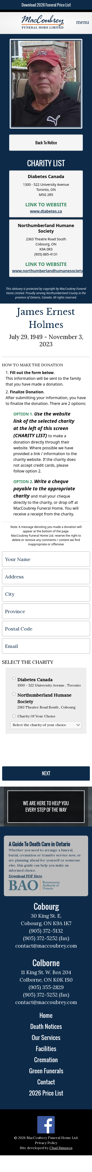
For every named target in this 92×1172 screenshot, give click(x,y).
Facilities (46, 1048)
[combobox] (46, 725)
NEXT (46, 773)
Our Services (46, 1037)
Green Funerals (46, 1070)
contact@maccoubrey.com (46, 946)
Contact (46, 1081)
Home (46, 1015)
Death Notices (46, 1026)
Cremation (46, 1059)
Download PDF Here (25, 876)
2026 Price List (46, 1093)
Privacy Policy (46, 1143)
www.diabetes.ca (46, 211)
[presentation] (39, 748)
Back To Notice (46, 143)
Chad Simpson (60, 1148)
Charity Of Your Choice (33, 716)
